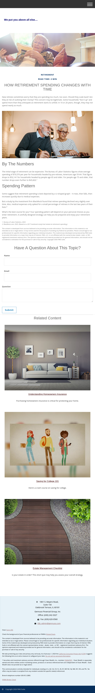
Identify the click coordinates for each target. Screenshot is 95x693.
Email (6, 271)
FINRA (67, 660)
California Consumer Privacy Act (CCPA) (72, 654)
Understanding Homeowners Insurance (47, 394)
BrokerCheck (50, 634)
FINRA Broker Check (9, 680)
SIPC (70, 660)
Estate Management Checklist (47, 568)
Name (7, 255)
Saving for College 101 (47, 481)
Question (6, 286)
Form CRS (9, 630)
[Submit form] (9, 310)
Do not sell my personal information (57, 656)
